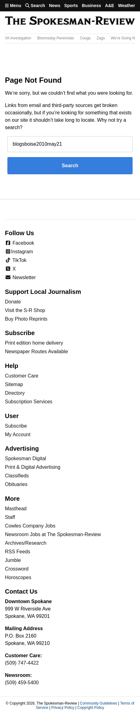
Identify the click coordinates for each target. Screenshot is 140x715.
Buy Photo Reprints (26, 319)
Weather (126, 5)
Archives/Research (25, 543)
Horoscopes (18, 577)
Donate (13, 301)
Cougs (85, 38)
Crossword (16, 568)
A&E (109, 5)
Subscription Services (28, 401)
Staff (10, 517)
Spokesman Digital (25, 458)
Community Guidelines (98, 703)
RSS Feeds (17, 551)
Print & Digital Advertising (32, 467)
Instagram (19, 251)
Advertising (22, 448)
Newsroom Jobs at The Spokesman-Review (53, 534)
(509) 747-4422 (22, 663)
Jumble (13, 560)
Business (91, 5)
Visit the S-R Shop (25, 310)
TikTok (16, 260)
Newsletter (20, 277)
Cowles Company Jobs (30, 525)
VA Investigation (18, 38)
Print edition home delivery (34, 343)
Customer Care (21, 375)
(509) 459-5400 (22, 682)
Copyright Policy (90, 707)
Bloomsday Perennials (55, 38)
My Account (18, 434)
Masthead (16, 508)
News (54, 5)
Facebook (19, 243)
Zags (101, 38)
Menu (13, 5)
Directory (15, 393)
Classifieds (17, 475)
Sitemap (14, 384)
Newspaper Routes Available (36, 351)
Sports (71, 5)
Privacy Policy (62, 707)
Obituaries (16, 484)
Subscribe (16, 426)
